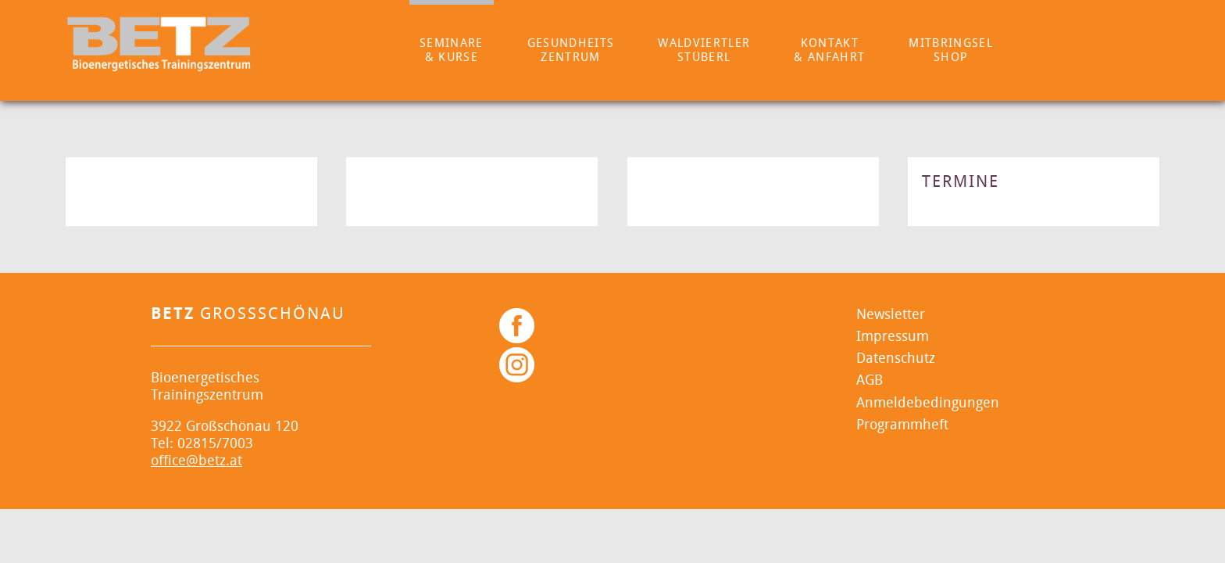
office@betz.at (196, 461)
